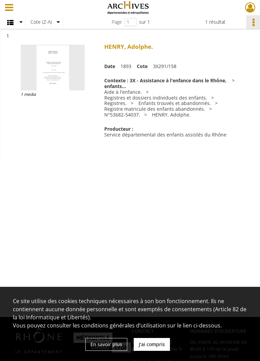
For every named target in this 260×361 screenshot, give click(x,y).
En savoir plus (106, 344)
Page (117, 22)
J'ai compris (152, 344)
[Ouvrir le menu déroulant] (9, 8)
